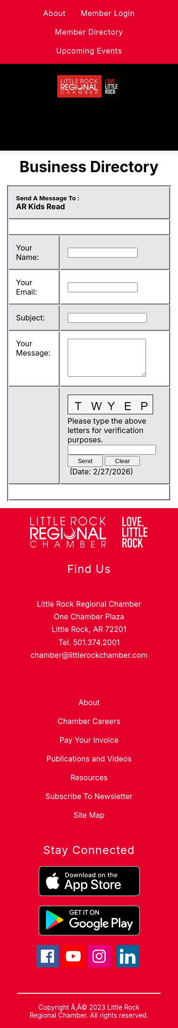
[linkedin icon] (127, 964)
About (54, 13)
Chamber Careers (89, 721)
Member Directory (89, 32)
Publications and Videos (89, 758)
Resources (89, 777)
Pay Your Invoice (89, 740)
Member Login (108, 13)
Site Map (88, 815)
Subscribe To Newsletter (89, 796)
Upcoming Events (89, 50)
